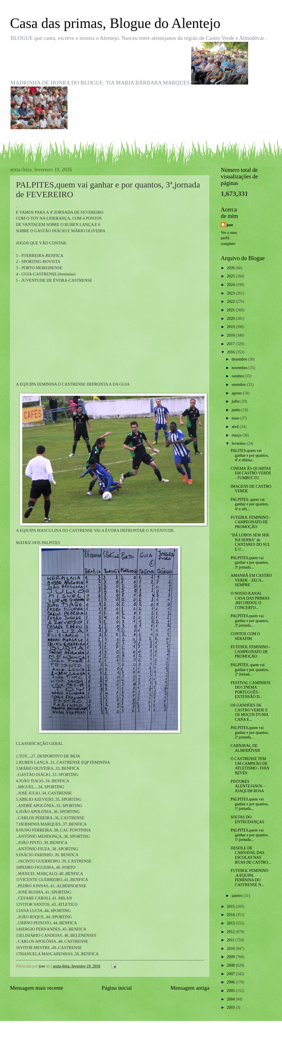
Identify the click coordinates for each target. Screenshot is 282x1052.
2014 (231, 915)
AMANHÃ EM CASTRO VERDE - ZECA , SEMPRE (250, 580)
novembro (240, 368)
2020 (231, 318)
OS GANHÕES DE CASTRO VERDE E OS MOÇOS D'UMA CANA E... (249, 712)
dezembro (240, 359)
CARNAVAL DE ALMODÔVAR (245, 748)
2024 (231, 285)
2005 (231, 991)
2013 (231, 923)
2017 (231, 344)
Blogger (172, 1041)
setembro (239, 384)
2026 (231, 268)
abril (236, 427)
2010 (231, 948)
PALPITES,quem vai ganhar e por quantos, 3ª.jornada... (249, 562)
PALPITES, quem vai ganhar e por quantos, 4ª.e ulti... (249, 504)
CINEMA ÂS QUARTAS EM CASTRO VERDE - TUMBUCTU (250, 473)
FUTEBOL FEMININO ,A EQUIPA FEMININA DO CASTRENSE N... (249, 877)
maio (236, 418)
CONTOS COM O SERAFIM (245, 636)
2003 (231, 1007)
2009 (231, 957)
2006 (231, 982)
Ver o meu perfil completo (229, 238)
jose (229, 225)
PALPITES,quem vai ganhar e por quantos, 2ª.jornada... (249, 732)
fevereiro (239, 443)
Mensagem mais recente (36, 988)
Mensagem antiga (189, 988)
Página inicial (117, 988)
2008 (231, 965)
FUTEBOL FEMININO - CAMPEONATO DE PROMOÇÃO (250, 522)
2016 (231, 352)
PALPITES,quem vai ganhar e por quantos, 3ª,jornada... (249, 620)
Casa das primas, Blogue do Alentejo (115, 23)
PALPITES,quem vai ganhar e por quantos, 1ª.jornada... (249, 804)
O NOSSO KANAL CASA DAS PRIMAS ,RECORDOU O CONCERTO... (249, 600)
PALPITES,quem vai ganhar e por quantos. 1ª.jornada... (249, 835)
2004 (231, 999)
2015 (231, 906)
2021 (231, 310)
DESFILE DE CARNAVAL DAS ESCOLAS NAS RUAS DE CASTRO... (250, 855)
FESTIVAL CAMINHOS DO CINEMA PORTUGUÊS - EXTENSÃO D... (250, 690)
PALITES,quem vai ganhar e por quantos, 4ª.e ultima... (249, 455)
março (237, 435)
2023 (231, 293)
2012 (231, 932)
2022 (231, 301)
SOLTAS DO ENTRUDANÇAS (247, 819)
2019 (231, 327)
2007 (231, 974)
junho (237, 410)
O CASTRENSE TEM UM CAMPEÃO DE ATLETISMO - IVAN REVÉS (249, 766)
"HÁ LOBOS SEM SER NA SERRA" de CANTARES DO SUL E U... (250, 542)
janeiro (238, 896)
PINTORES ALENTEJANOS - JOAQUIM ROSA (247, 786)
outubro (238, 376)
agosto (237, 393)
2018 (231, 335)
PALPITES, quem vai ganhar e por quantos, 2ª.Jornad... (249, 669)
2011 (231, 940)
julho (236, 401)
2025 (231, 276)
